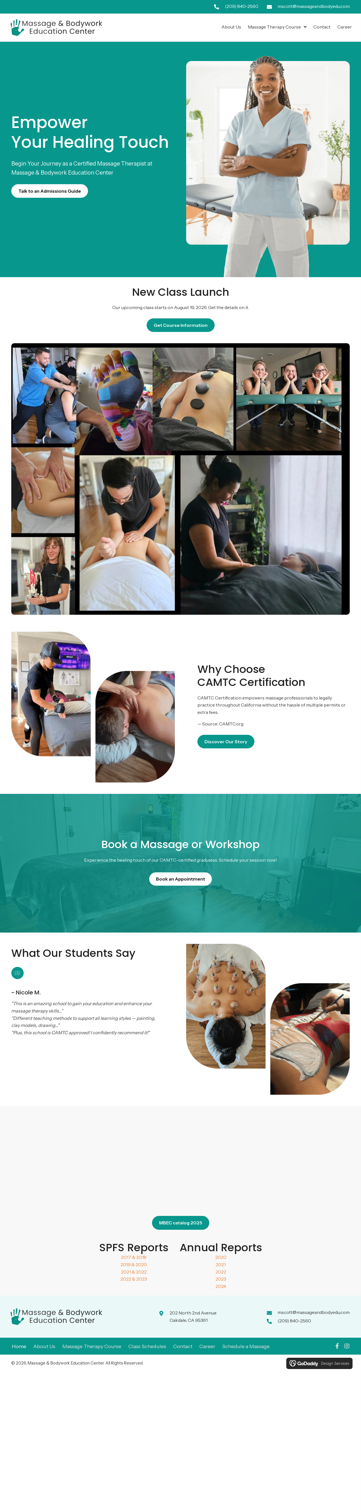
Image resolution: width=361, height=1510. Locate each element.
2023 (220, 1279)
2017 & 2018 (133, 1257)
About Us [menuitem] (44, 1346)
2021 (221, 1264)
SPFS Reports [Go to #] (133, 1247)
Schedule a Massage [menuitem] (246, 1346)
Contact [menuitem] (182, 1346)
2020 (220, 1257)
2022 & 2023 (133, 1279)
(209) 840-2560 (241, 6)
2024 (220, 1286)
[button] (337, 1346)
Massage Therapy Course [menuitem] (91, 1346)
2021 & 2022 (134, 1272)
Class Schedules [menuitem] (147, 1346)
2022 (220, 1272)
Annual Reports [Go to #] (221, 1247)
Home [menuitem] (19, 1346)
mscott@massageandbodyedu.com (314, 6)
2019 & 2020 (133, 1264)
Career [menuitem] (207, 1346)
